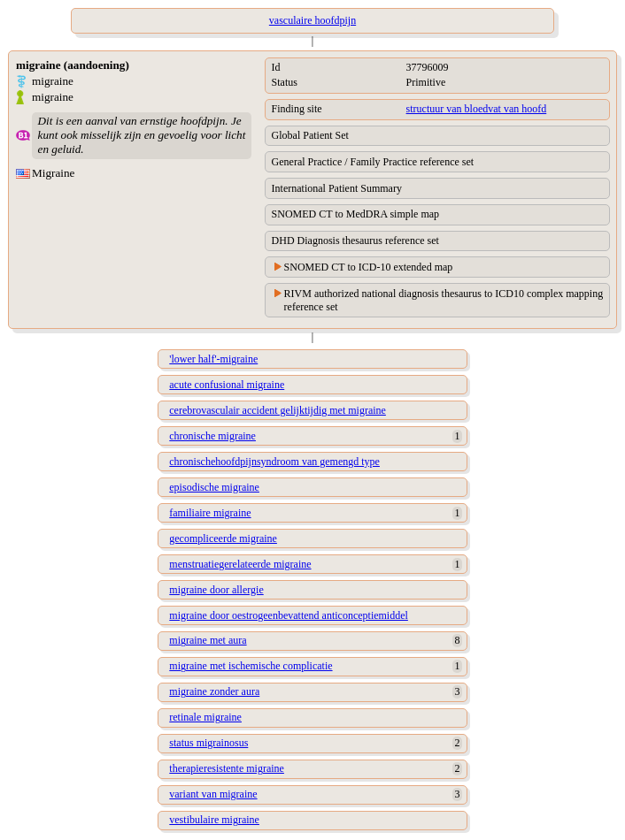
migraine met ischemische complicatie (250, 666)
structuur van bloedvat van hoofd (476, 109)
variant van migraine (213, 794)
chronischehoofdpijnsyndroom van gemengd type (274, 461)
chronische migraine (212, 436)
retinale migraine (205, 717)
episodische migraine (214, 487)
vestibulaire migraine (214, 819)
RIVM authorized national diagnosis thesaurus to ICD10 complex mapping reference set (444, 300)
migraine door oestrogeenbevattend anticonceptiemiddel (288, 615)
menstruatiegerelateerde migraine (240, 564)
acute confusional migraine (226, 384)
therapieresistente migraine (226, 768)
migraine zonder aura (214, 691)
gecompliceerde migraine (223, 538)
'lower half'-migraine (213, 359)
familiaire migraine (210, 513)
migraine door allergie (216, 590)
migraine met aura (207, 640)
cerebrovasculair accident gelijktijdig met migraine (277, 410)
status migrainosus (208, 743)
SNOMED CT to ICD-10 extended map (368, 267)
